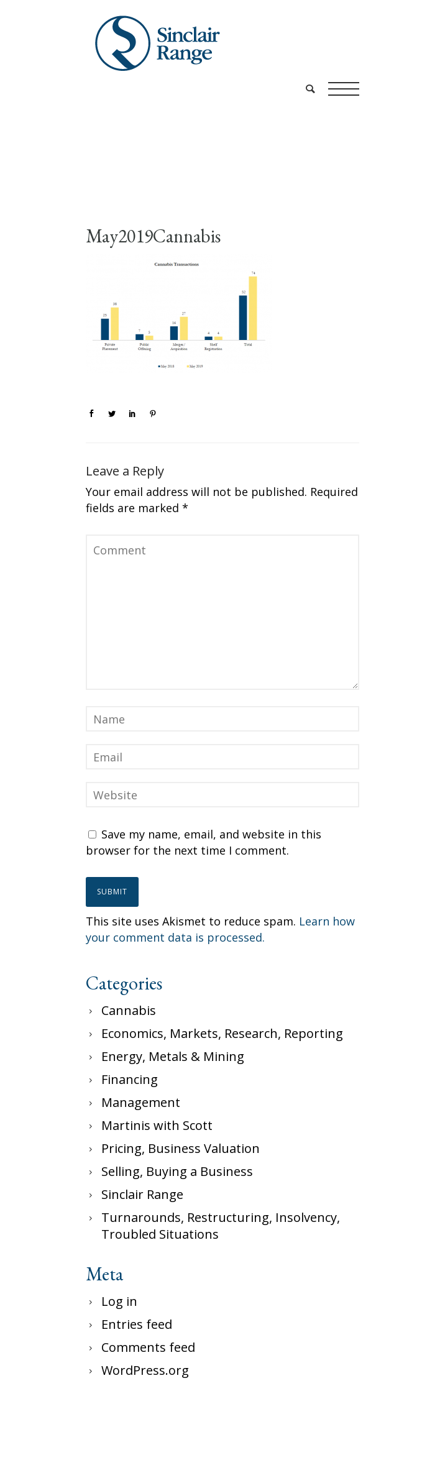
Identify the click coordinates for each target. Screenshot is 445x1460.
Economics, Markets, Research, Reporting (222, 1033)
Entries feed (136, 1324)
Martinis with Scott (157, 1125)
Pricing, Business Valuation (180, 1148)
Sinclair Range (142, 1194)
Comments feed (148, 1347)
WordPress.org (145, 1370)
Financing (129, 1079)
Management (140, 1102)
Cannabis (128, 1010)
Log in (119, 1301)
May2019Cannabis (153, 236)
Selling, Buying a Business (177, 1171)
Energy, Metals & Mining (172, 1056)
